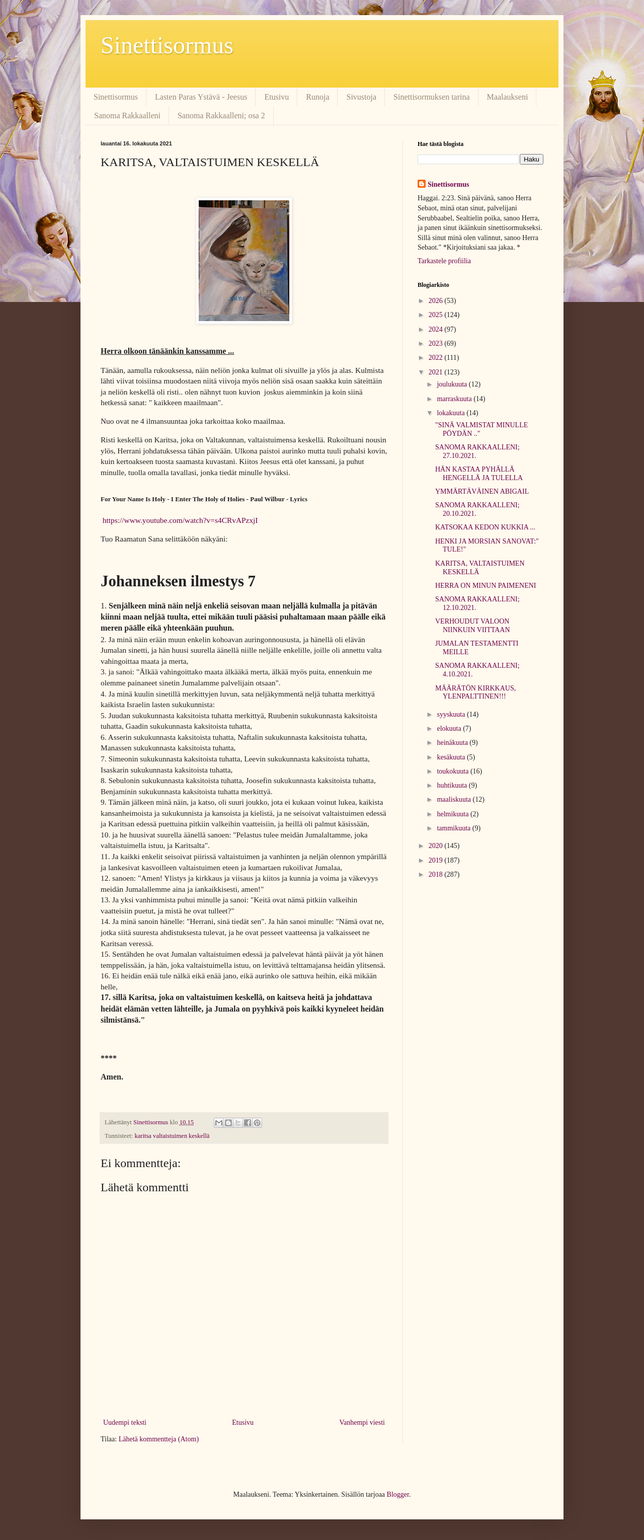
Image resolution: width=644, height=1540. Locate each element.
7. (104, 758)
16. (106, 975)
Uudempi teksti (124, 1422)
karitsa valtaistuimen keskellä (171, 1135)
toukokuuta (453, 771)
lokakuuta (451, 413)
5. (104, 715)
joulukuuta (452, 384)
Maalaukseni (507, 97)
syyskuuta (452, 714)
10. (106, 834)
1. (105, 605)
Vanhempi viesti (362, 1422)
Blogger (398, 1494)
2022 (437, 357)
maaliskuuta (454, 799)
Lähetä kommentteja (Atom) (159, 1439)
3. (104, 671)
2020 (437, 846)
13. (106, 899)
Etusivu (276, 97)
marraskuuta (455, 399)
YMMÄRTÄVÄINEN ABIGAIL (482, 491)
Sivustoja (361, 97)
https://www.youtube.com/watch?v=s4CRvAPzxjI (180, 520)
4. (104, 693)
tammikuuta (454, 828)
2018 (437, 874)
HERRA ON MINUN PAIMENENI (485, 585)
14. (106, 921)
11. (106, 856)
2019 (437, 860)
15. (106, 954)
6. (104, 737)
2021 (437, 372)
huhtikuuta (452, 785)
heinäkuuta (453, 742)
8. (104, 780)
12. (106, 878)
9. (104, 802)
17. (107, 997)
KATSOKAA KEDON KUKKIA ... (485, 527)
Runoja (317, 97)
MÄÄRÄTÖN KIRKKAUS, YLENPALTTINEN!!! (475, 692)
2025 (437, 315)
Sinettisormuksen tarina (431, 97)
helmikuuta (453, 814)
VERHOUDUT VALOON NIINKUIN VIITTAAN (472, 626)
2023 (437, 343)
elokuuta (450, 728)
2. (104, 639)
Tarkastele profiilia (444, 261)
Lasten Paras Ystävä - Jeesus (201, 97)
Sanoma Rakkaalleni (127, 115)
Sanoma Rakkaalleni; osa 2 (221, 115)
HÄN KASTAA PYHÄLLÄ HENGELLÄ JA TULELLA (479, 474)
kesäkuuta (451, 757)
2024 (437, 329)
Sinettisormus (167, 45)
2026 (437, 300)
